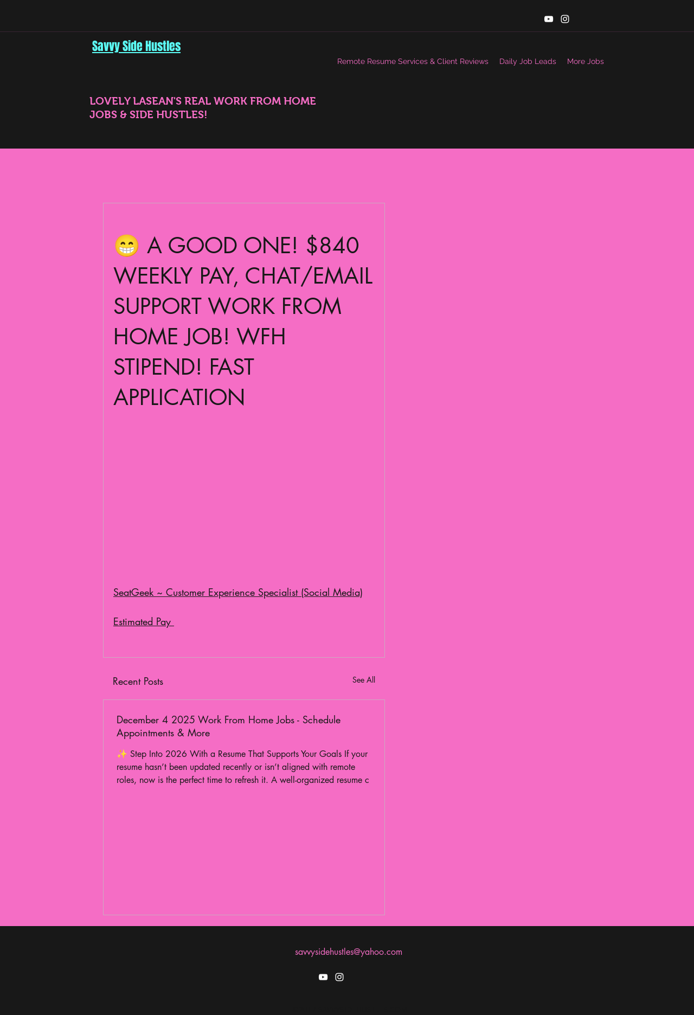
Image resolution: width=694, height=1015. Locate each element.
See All (363, 679)
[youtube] (548, 19)
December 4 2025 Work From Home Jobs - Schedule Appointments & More (228, 726)
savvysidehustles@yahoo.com (348, 952)
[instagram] (565, 19)
